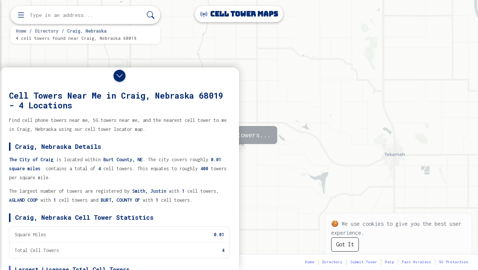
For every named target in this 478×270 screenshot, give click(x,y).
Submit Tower (363, 262)
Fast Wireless (416, 262)
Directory (46, 31)
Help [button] (389, 262)
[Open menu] (21, 15)
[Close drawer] (119, 76)
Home (21, 31)
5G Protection (453, 262)
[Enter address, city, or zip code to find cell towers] (86, 15)
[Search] (150, 15)
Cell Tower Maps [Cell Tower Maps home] (239, 14)
